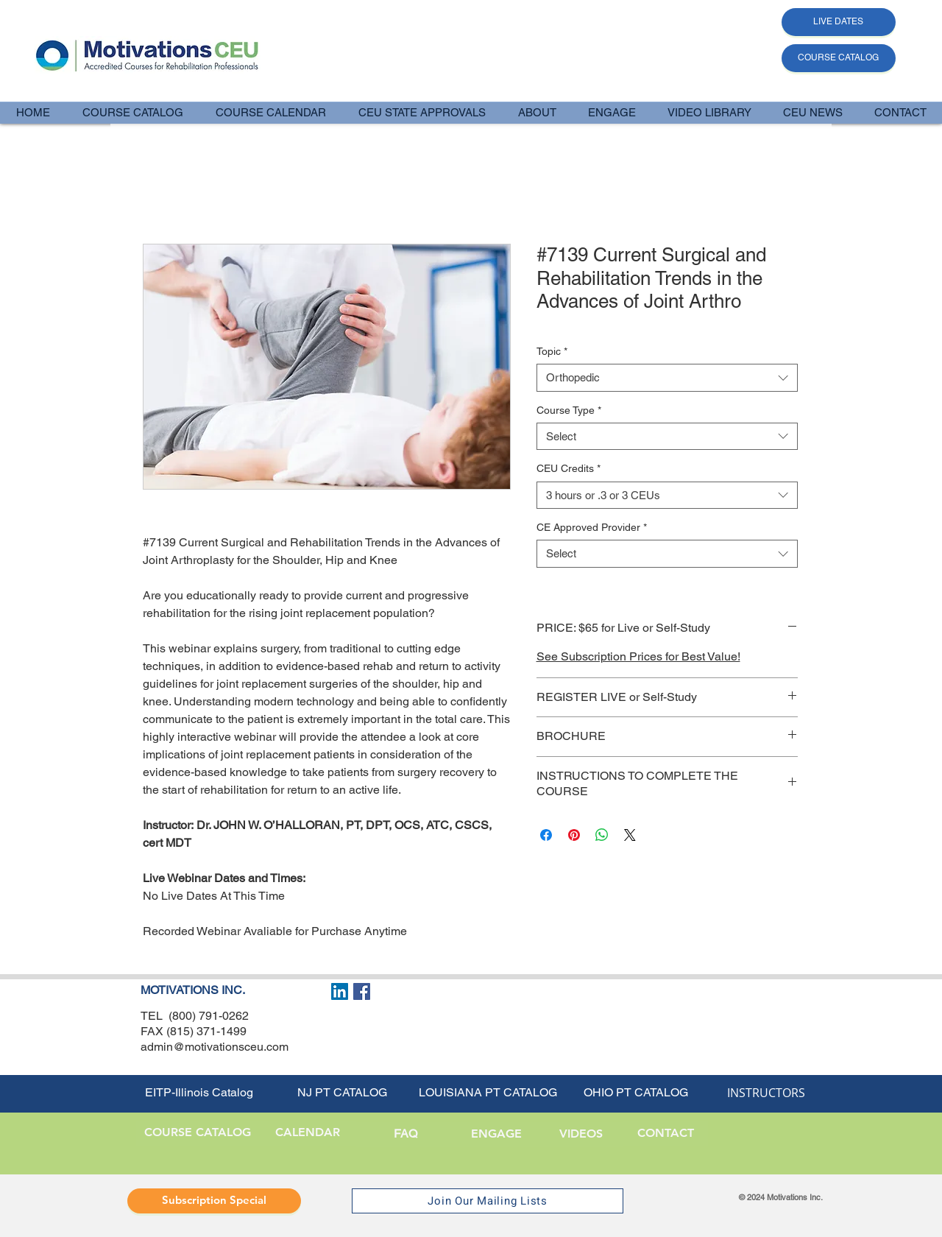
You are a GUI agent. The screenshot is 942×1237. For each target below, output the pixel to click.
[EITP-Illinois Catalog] (198, 1093)
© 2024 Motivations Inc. (781, 1197)
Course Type (568, 410)
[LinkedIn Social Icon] (339, 991)
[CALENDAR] (307, 1133)
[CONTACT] (665, 1133)
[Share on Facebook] (546, 835)
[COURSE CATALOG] (839, 58)
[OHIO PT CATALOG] (636, 1093)
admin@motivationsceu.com (214, 1047)
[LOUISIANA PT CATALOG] (487, 1093)
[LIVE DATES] (839, 22)
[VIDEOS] (581, 1134)
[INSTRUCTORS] (766, 1093)
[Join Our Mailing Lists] (487, 1200)
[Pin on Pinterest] (574, 835)
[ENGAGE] (496, 1134)
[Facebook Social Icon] (361, 991)
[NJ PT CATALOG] (342, 1093)
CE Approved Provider (591, 527)
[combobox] (667, 378)
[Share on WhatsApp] (602, 835)
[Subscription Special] (214, 1200)
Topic (551, 351)
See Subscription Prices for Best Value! (638, 656)
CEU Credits (568, 468)
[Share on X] (630, 835)
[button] (536, 113)
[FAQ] (405, 1134)
